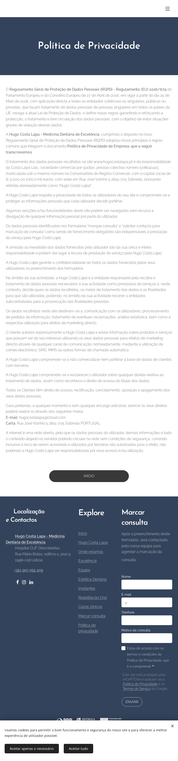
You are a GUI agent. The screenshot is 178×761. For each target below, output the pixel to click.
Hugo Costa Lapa (93, 542)
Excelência (87, 561)
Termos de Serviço (136, 689)
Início (82, 533)
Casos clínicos (90, 607)
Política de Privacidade (140, 684)
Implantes (86, 588)
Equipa (84, 570)
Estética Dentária (92, 579)
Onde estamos (90, 552)
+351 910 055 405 (28, 570)
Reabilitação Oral (92, 597)
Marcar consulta (91, 616)
